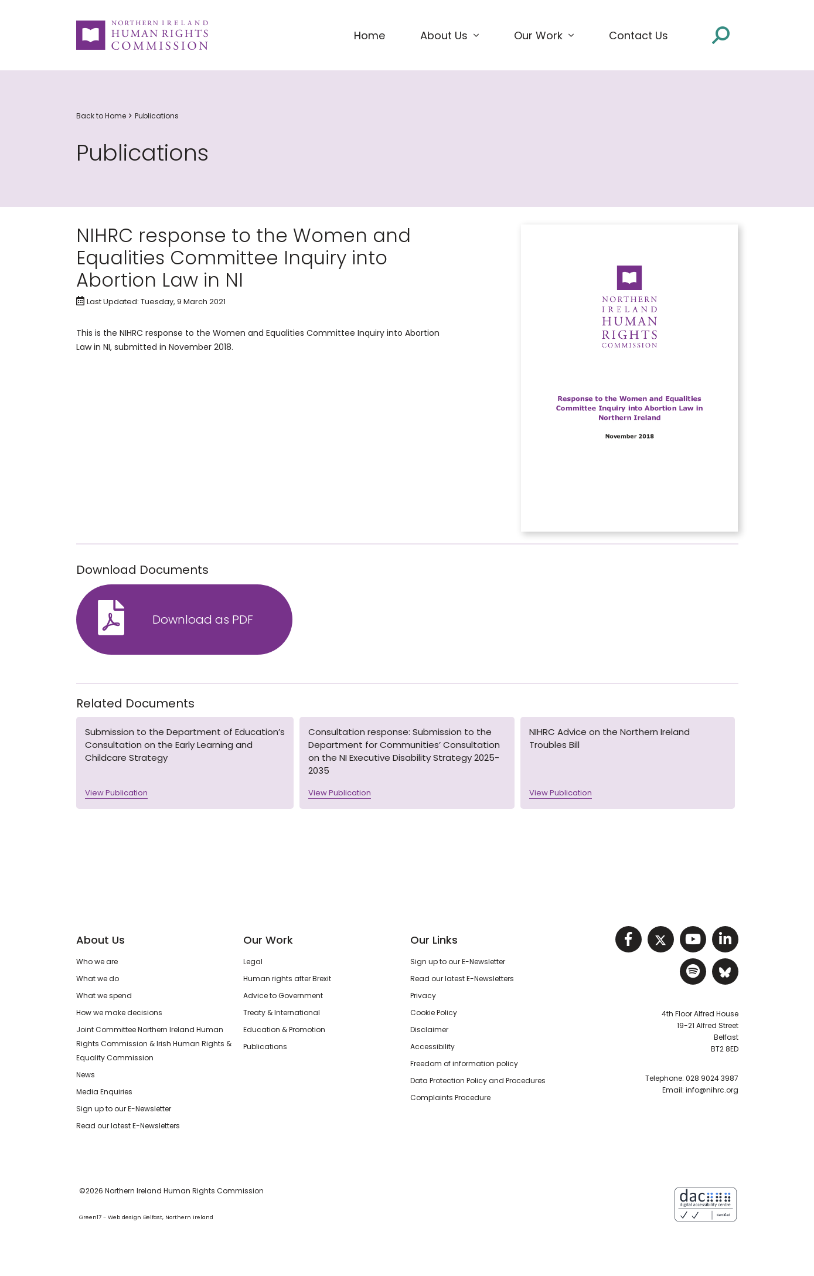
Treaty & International (281, 1013)
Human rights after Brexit (287, 979)
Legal (253, 962)
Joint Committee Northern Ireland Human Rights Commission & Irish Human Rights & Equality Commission (153, 1044)
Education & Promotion (284, 1030)
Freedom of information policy (464, 1064)
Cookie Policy (433, 1013)
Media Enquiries (104, 1092)
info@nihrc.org (712, 1090)
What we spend (104, 996)
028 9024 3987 (712, 1078)
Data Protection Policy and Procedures (478, 1081)
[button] (449, 36)
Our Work (268, 940)
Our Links (434, 940)
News (85, 1075)
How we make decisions (119, 1013)
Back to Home (101, 116)
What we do (97, 979)
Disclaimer (429, 1030)
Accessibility (432, 1047)
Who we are (97, 962)
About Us (100, 940)
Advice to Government (283, 996)
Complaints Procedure (450, 1098)
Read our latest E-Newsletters (128, 1126)
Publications (157, 116)
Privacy (423, 996)
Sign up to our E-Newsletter (123, 1109)
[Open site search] (720, 35)
